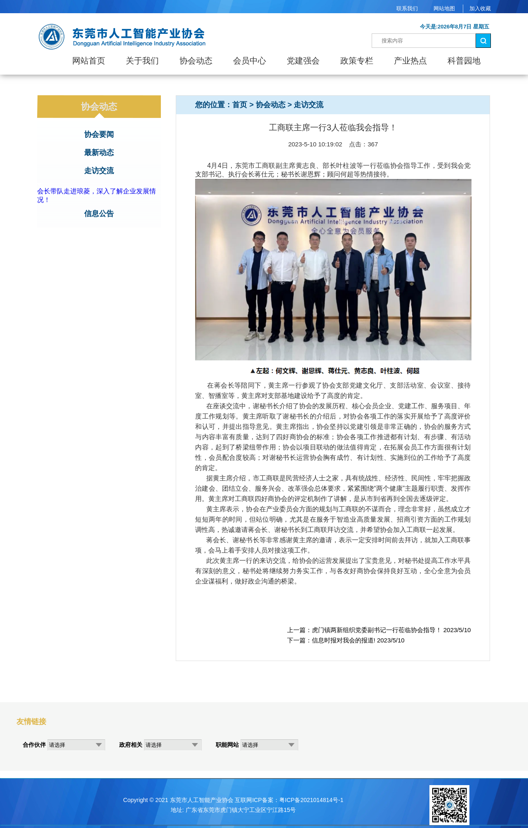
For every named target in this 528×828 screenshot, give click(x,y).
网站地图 (444, 8)
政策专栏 (356, 60)
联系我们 (407, 8)
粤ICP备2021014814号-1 (311, 800)
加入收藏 (480, 8)
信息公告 (99, 213)
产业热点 (410, 60)
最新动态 (99, 152)
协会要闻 (99, 134)
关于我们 (142, 60)
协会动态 (195, 60)
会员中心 (249, 60)
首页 (239, 105)
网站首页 (88, 60)
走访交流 (99, 171)
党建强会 (303, 60)
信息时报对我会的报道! (343, 640)
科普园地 (464, 60)
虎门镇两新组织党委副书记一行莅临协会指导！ (377, 629)
